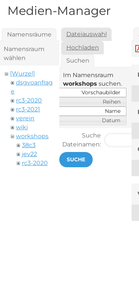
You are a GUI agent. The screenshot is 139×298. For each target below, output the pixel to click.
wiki (22, 127)
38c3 (29, 145)
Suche (76, 159)
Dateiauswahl (86, 34)
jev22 (29, 154)
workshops (32, 136)
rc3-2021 (28, 109)
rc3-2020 (29, 100)
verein (25, 118)
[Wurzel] (22, 73)
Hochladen (82, 47)
